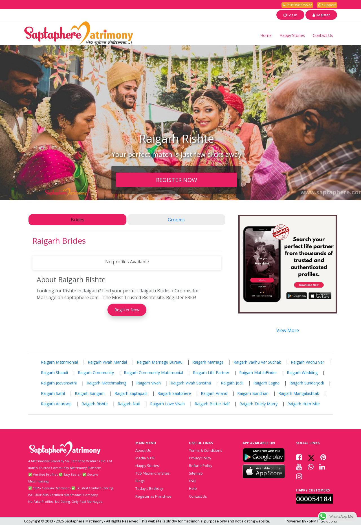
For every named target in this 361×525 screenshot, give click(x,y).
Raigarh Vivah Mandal (107, 362)
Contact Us (323, 35)
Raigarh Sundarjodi (306, 383)
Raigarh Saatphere (174, 393)
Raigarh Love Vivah (167, 403)
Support (327, 4)
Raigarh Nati (129, 403)
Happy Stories (292, 35)
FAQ (192, 480)
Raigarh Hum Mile (303, 403)
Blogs (140, 480)
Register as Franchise (153, 496)
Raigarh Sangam (90, 393)
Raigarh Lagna (266, 383)
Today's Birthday (149, 488)
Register (321, 14)
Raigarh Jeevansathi (59, 383)
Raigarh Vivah (148, 383)
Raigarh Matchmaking (106, 383)
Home (266, 35)
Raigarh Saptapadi (131, 393)
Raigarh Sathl (53, 393)
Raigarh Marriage (208, 362)
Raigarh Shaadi (54, 372)
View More (287, 330)
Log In (290, 14)
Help (193, 488)
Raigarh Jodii (232, 383)
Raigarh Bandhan (252, 393)
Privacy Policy (200, 458)
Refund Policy (200, 465)
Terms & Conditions (205, 450)
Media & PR (145, 458)
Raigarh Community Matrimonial (153, 372)
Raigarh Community (96, 372)
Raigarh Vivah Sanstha (191, 383)
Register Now (127, 309)
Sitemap (196, 473)
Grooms (176, 220)
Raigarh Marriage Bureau (159, 362)
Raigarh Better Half (212, 403)
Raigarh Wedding (302, 372)
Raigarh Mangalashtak (298, 393)
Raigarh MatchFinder (258, 372)
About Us (143, 450)
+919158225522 (297, 4)
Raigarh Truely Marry (258, 403)
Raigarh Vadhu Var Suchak (257, 362)
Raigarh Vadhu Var (307, 362)
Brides (77, 220)
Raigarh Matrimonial (59, 362)
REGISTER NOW (176, 180)
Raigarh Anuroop (56, 403)
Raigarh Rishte (95, 403)
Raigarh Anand (214, 393)
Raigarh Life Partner (211, 372)
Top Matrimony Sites (152, 473)
